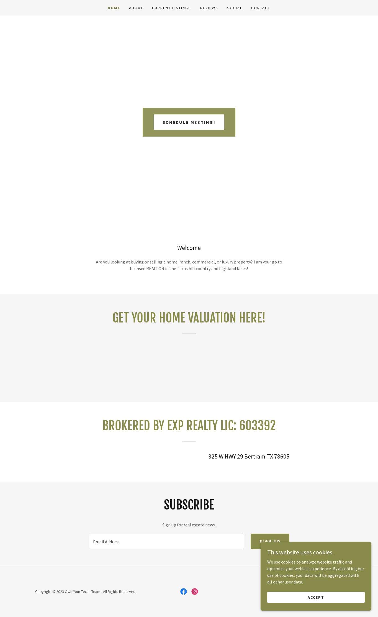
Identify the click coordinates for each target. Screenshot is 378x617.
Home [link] (114, 7)
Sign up (270, 541)
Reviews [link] (209, 7)
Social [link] (234, 7)
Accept (316, 597)
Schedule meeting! (189, 122)
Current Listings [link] (171, 7)
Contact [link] (260, 7)
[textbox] (166, 541)
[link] (183, 591)
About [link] (136, 7)
